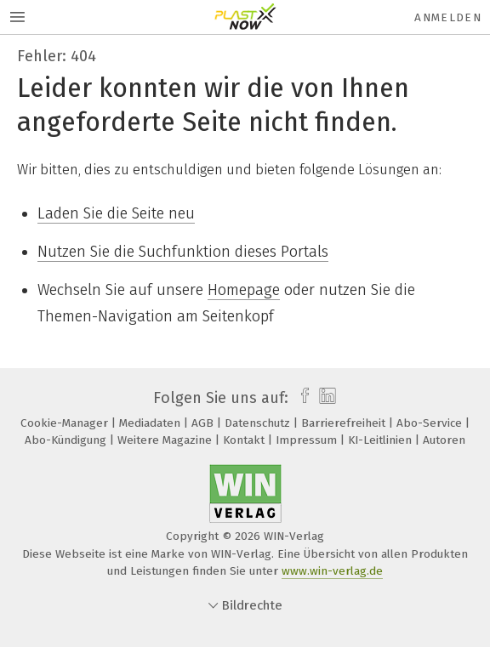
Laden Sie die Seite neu (116, 213)
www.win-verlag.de (332, 571)
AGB (204, 423)
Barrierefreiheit (345, 423)
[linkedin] (325, 398)
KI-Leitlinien (381, 440)
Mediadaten (151, 423)
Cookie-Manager (65, 423)
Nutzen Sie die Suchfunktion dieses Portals (182, 251)
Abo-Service (430, 423)
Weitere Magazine (166, 440)
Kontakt (245, 440)
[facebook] (301, 398)
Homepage (244, 290)
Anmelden (447, 17)
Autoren (444, 440)
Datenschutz (259, 423)
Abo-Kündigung (67, 440)
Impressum (308, 440)
